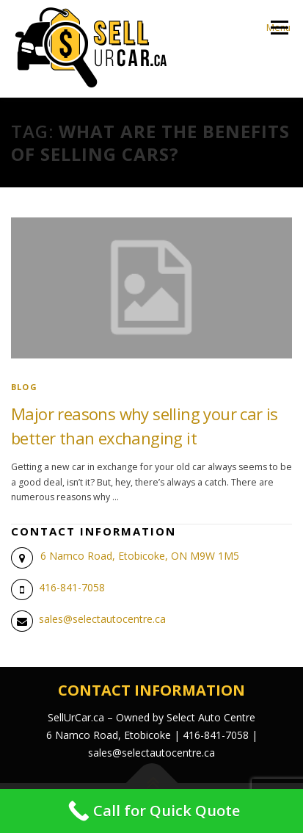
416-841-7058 (72, 587)
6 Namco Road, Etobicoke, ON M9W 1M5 (139, 556)
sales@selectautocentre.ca (102, 619)
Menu (278, 27)
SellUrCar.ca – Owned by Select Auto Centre (151, 717)
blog (24, 386)
